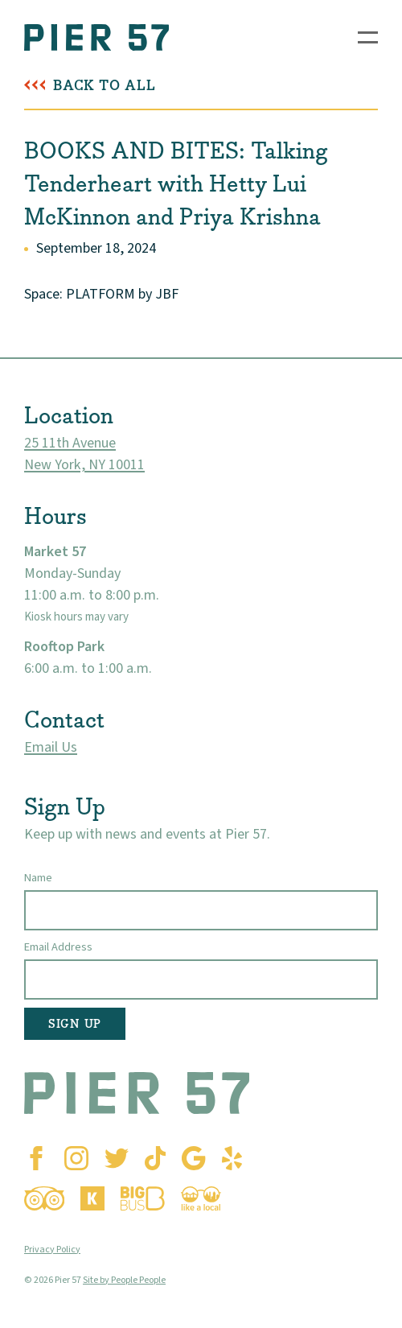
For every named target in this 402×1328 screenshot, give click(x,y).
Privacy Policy (52, 1249)
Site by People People (124, 1280)
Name (38, 877)
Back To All (104, 86)
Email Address (58, 946)
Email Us (50, 747)
